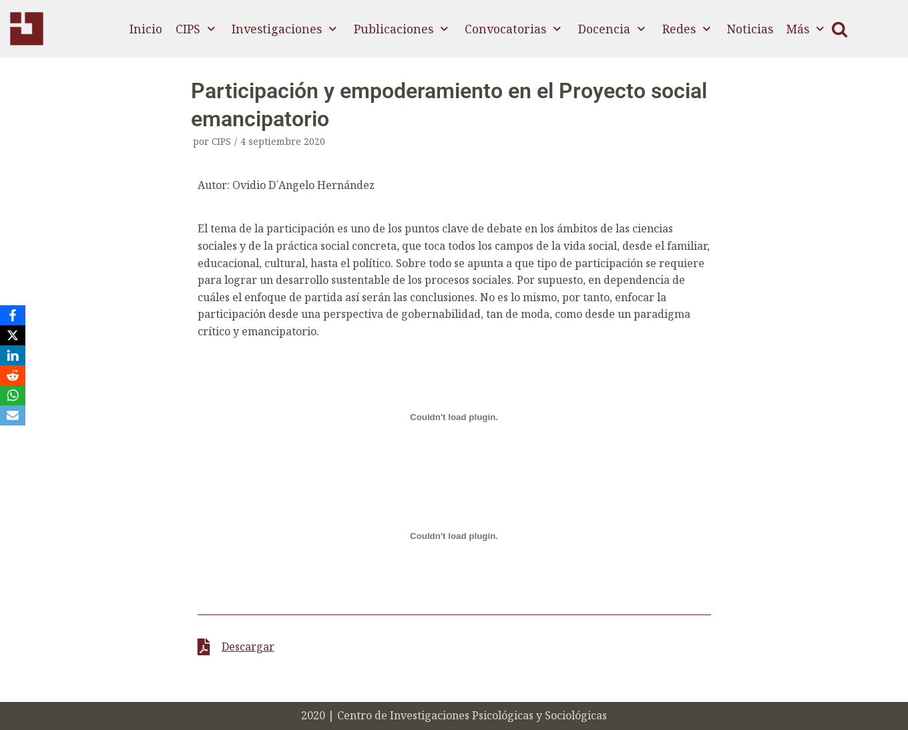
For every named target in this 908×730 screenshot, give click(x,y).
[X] (12, 335)
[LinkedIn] (12, 355)
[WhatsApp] (12, 395)
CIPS (221, 141)
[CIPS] (26, 28)
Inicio (146, 29)
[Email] (12, 415)
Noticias (750, 29)
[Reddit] (12, 375)
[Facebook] (12, 315)
